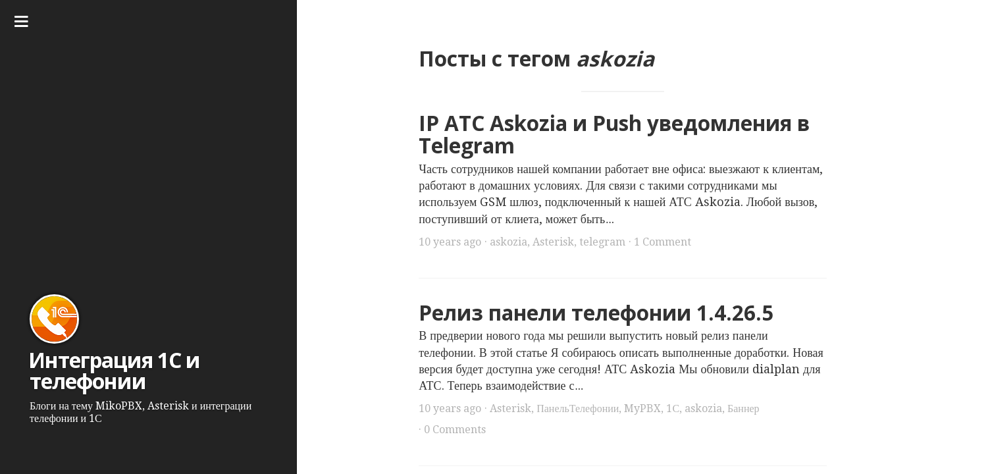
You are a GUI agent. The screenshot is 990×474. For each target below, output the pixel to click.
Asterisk (553, 242)
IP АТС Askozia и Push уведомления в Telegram (614, 134)
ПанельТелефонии (577, 408)
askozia (508, 242)
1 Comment (662, 242)
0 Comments (455, 429)
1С (672, 408)
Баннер (743, 408)
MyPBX (642, 408)
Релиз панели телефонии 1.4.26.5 (596, 312)
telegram (602, 242)
